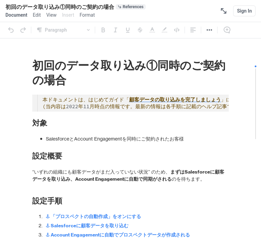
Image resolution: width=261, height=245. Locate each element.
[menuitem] (16, 15)
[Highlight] (164, 30)
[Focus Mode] (223, 10)
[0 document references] (131, 7)
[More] (209, 30)
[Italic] (115, 30)
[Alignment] (193, 30)
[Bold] (103, 30)
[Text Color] (152, 30)
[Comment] (227, 30)
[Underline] (127, 30)
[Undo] (10, 30)
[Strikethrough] (140, 30)
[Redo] (23, 30)
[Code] (176, 30)
